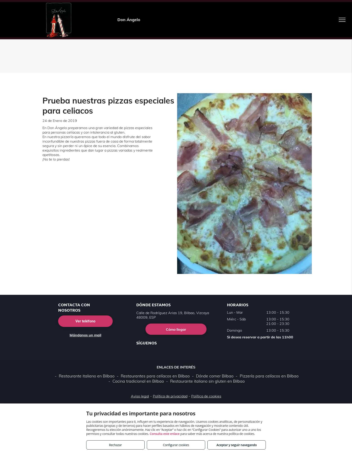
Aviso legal (140, 396)
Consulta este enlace (165, 434)
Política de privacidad (170, 396)
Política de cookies (206, 396)
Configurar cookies (176, 445)
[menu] (342, 20)
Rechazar (115, 445)
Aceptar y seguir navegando (236, 445)
